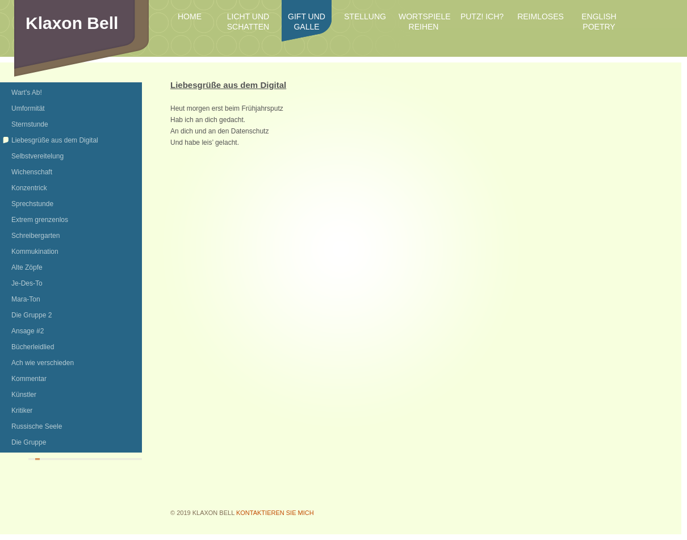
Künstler (23, 395)
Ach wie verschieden (42, 363)
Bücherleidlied (32, 347)
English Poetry (598, 21)
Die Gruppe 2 (31, 315)
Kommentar (29, 379)
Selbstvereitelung (37, 156)
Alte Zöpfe (27, 267)
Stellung (365, 16)
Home (190, 16)
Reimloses (540, 16)
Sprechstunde (32, 204)
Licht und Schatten (248, 21)
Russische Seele (36, 426)
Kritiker (21, 411)
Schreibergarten (35, 236)
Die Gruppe (28, 442)
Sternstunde (29, 124)
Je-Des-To (27, 283)
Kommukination (34, 252)
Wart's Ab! (26, 93)
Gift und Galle (306, 21)
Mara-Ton (25, 299)
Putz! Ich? (482, 16)
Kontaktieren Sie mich (275, 512)
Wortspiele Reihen (424, 21)
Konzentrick (29, 188)
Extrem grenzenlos (39, 220)
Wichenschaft (31, 172)
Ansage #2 (27, 331)
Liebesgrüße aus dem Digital (54, 140)
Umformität (28, 108)
